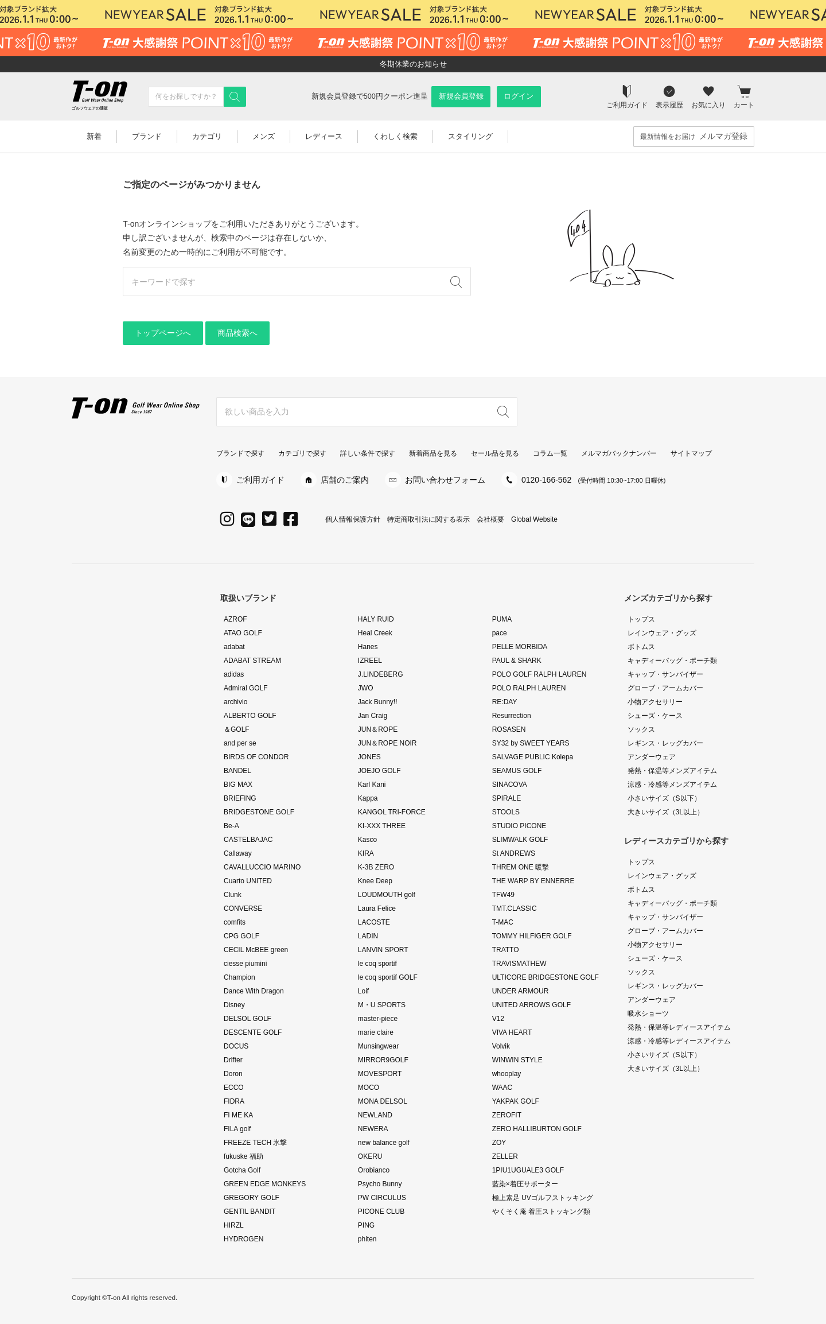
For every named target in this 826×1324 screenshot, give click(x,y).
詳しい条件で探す (367, 453)
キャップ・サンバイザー (665, 674)
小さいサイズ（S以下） (664, 798)
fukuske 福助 (243, 1156)
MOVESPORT (380, 1074)
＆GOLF (237, 729)
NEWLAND (375, 1115)
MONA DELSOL (382, 1101)
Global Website (534, 519)
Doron (233, 1074)
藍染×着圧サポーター (525, 1184)
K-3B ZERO (376, 867)
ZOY (499, 1143)
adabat (234, 647)
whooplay (506, 1074)
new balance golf (384, 1143)
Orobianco (373, 1170)
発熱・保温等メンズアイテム (672, 771)
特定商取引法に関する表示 (428, 519)
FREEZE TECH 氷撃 (255, 1143)
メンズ (263, 136)
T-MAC (502, 922)
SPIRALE (506, 798)
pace (499, 633)
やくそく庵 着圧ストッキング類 (541, 1211)
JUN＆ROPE (378, 729)
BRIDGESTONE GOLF (259, 812)
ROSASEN (509, 729)
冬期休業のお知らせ (413, 64)
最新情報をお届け (693, 136)
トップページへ (163, 332)
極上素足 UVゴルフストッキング (542, 1198)
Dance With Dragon (254, 991)
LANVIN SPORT (383, 950)
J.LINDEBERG (380, 674)
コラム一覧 (550, 453)
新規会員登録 (461, 96)
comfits (235, 922)
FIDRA (234, 1101)
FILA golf (237, 1129)
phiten (367, 1239)
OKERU (370, 1156)
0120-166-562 (593, 480)
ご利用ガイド (260, 480)
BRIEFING (240, 798)
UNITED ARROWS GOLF (531, 1005)
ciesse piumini (245, 964)
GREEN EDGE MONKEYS (265, 1184)
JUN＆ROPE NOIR (387, 743)
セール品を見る (495, 453)
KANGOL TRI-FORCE (392, 812)
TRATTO (505, 950)
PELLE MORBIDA (520, 647)
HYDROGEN (243, 1239)
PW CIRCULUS (382, 1198)
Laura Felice (377, 908)
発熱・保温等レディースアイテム (683, 1027)
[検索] (235, 97)
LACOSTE (374, 922)
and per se (240, 743)
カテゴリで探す (302, 453)
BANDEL (237, 771)
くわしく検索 (395, 136)
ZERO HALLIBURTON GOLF (537, 1129)
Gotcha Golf (242, 1170)
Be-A (231, 826)
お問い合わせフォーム (445, 480)
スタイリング (470, 136)
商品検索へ (237, 332)
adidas (234, 674)
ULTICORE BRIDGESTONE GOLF (545, 977)
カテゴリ (207, 136)
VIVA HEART (512, 1032)
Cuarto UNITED (248, 881)
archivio (235, 702)
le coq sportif (377, 964)
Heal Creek (375, 633)
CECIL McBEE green (256, 950)
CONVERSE (243, 908)
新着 (94, 136)
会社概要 (490, 519)
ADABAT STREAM (252, 661)
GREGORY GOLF (251, 1198)
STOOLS (506, 812)
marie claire (375, 1032)
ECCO (234, 1088)
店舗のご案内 (345, 480)
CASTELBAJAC (248, 840)
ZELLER (505, 1156)
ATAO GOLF (243, 633)
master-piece (378, 1019)
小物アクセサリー (655, 702)
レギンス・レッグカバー (665, 743)
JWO (365, 688)
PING (366, 1225)
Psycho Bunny (380, 1184)
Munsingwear (378, 1046)
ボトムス (641, 647)
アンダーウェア (652, 757)
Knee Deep (375, 881)
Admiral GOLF (246, 688)
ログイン (518, 96)
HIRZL (234, 1225)
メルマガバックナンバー (619, 453)
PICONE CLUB (381, 1211)
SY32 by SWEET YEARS (531, 743)
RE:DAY (504, 702)
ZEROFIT (506, 1115)
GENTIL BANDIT (249, 1211)
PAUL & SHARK (516, 661)
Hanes (368, 647)
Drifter (233, 1060)
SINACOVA (509, 785)
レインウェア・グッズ (662, 633)
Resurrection (511, 716)
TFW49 (503, 895)
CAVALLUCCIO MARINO (262, 867)
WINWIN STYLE (517, 1060)
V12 (498, 1019)
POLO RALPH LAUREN (529, 688)
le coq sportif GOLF (388, 977)
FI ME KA (238, 1115)
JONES (369, 757)
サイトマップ (691, 453)
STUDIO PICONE (519, 826)
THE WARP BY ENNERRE (533, 881)
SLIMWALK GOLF (520, 840)
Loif (363, 991)
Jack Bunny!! (378, 702)
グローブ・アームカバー (665, 688)
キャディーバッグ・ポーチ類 (672, 661)
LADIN (368, 936)
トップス (641, 619)
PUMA (502, 619)
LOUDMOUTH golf (386, 895)
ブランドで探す (240, 453)
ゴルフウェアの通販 (90, 108)
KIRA (366, 853)
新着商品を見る (433, 453)
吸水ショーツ (648, 1013)
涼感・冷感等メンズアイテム (672, 785)
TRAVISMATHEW (519, 964)
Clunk (232, 895)
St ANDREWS (513, 853)
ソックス (641, 729)
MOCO (368, 1088)
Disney (234, 1005)
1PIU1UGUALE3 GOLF (528, 1170)
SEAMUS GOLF (517, 771)
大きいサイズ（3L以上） (666, 812)
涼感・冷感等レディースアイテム (679, 1041)
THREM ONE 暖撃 (520, 867)
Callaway (238, 853)
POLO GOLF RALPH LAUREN (539, 674)
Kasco (367, 840)
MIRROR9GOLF (383, 1060)
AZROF (235, 619)
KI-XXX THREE (382, 826)
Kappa (368, 798)
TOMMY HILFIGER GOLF (532, 936)
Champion (239, 977)
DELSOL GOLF (247, 1019)
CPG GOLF (241, 936)
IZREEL (370, 661)
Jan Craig (372, 716)
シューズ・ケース (655, 716)
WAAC (502, 1088)
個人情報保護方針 (352, 519)
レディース (323, 136)
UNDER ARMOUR (520, 991)
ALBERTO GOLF (250, 716)
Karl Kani (372, 785)
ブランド (147, 136)
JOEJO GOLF (379, 771)
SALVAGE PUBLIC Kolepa (533, 757)
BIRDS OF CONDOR (256, 757)
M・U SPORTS (382, 1005)
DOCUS (236, 1046)
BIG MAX (238, 785)
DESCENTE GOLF (253, 1032)
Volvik (501, 1046)
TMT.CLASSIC (514, 908)
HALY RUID (376, 619)
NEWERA (373, 1129)
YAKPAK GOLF (515, 1101)
